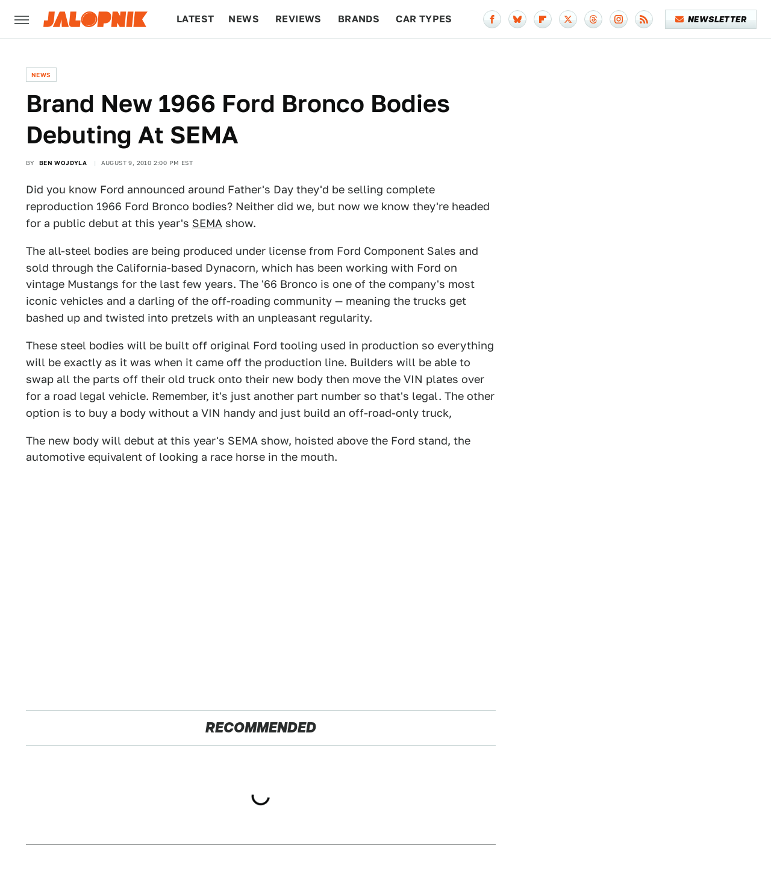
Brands (358, 19)
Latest (195, 19)
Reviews (298, 19)
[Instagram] (619, 19)
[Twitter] (568, 19)
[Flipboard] (543, 19)
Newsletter (711, 19)
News (243, 19)
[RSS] (644, 19)
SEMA (207, 223)
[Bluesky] (517, 19)
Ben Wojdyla (63, 162)
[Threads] (593, 19)
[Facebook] (492, 19)
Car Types (424, 19)
